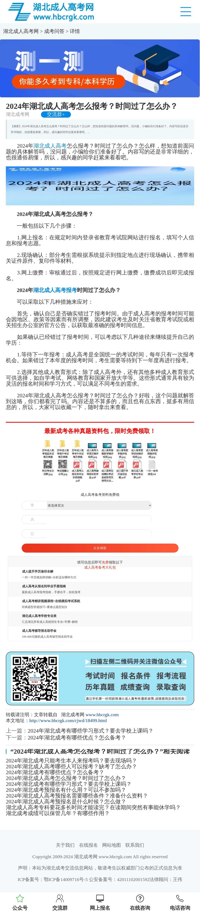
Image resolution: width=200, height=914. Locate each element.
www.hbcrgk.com (102, 714)
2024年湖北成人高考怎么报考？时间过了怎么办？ (66, 778)
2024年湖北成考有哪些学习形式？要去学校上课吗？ (91, 731)
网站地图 (111, 845)
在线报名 (88, 845)
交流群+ (56, 114)
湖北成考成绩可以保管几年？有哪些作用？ (58, 813)
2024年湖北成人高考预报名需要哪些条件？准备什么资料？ (77, 796)
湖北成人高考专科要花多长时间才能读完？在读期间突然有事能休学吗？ (93, 807)
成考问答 (54, 31)
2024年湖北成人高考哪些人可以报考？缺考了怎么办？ (71, 766)
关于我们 (65, 845)
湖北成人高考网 (21, 31)
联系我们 (134, 845)
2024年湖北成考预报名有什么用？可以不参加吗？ (66, 790)
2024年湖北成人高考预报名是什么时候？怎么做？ (66, 802)
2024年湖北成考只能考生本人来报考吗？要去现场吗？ (71, 761)
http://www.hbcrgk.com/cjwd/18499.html (68, 720)
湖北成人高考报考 (55, 290)
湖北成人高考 (50, 146)
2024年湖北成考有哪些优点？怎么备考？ (77, 738)
